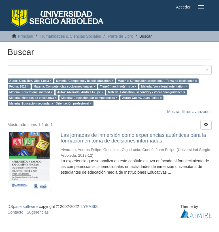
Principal (25, 36)
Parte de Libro (120, 36)
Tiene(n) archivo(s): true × (118, 86)
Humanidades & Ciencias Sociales (71, 36)
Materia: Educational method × (31, 92)
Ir (206, 70)
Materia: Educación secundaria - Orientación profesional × (50, 103)
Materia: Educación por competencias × (89, 97)
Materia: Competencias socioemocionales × (64, 86)
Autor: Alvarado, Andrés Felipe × (80, 92)
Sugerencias (38, 212)
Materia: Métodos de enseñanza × (33, 97)
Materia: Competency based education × (84, 80)
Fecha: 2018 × (19, 86)
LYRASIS (89, 206)
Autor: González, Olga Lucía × (30, 80)
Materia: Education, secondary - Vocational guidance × (146, 92)
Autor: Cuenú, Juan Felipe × (142, 97)
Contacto (16, 212)
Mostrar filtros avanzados (189, 111)
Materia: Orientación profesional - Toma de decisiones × (157, 80)
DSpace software (23, 206)
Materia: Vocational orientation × (164, 86)
